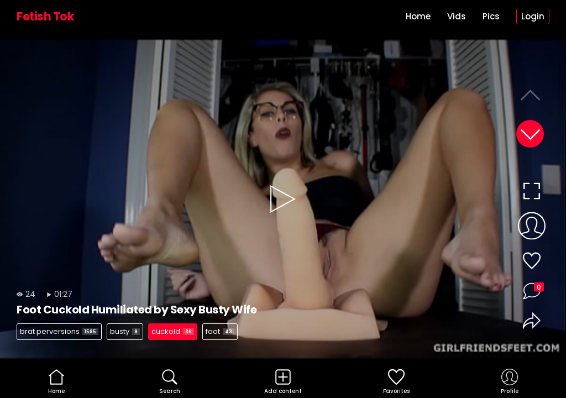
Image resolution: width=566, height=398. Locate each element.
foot (220, 331)
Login (532, 16)
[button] (530, 134)
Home (418, 16)
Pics (491, 16)
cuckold (172, 331)
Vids (456, 16)
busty (125, 331)
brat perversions (59, 331)
